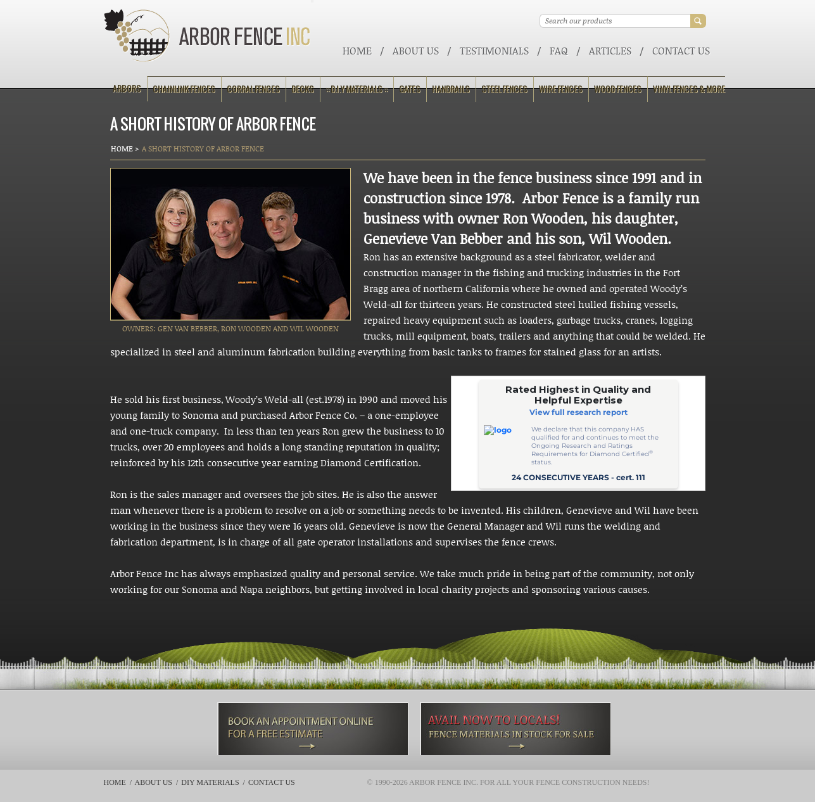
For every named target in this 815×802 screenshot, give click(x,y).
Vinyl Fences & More (689, 89)
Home (357, 50)
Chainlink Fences (184, 89)
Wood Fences (617, 89)
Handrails (451, 89)
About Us (416, 50)
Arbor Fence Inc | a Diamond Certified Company (207, 36)
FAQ (559, 50)
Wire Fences (561, 89)
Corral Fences (253, 89)
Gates (409, 89)
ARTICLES (610, 50)
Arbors (127, 88)
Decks (302, 89)
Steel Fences (504, 89)
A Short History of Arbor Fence (203, 148)
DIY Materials (210, 782)
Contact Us (681, 50)
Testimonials (494, 50)
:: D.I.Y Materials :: (356, 89)
